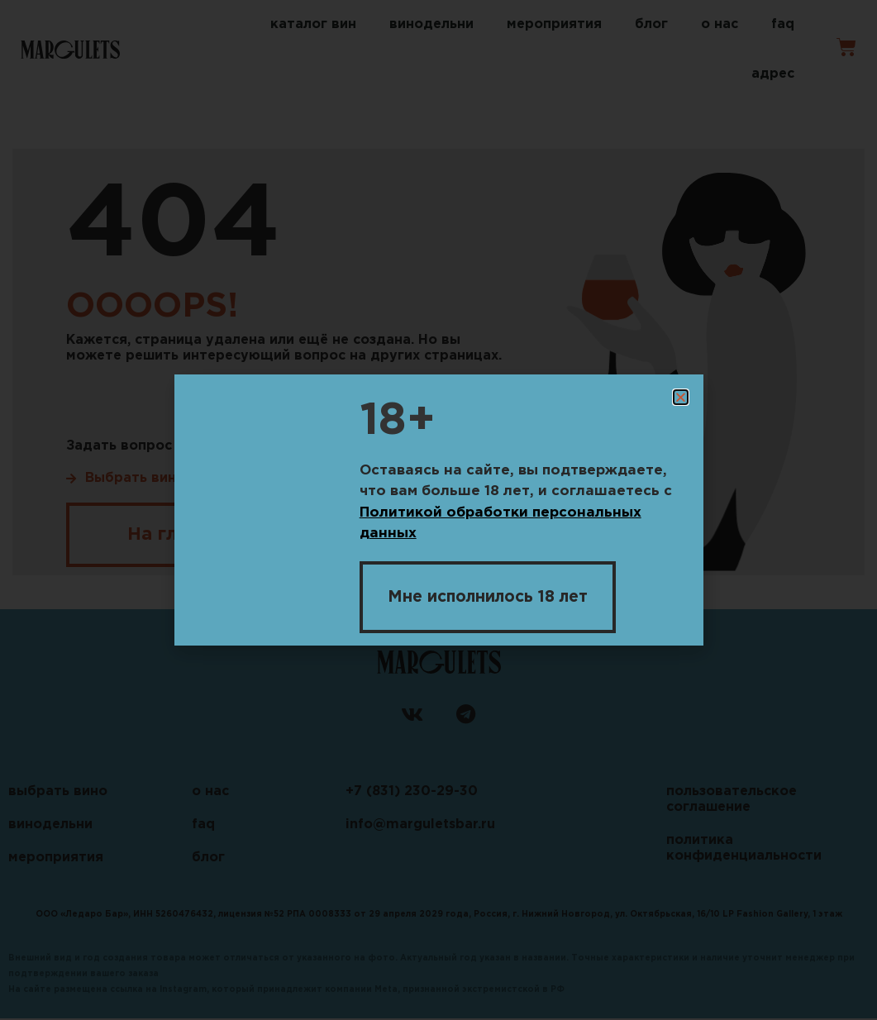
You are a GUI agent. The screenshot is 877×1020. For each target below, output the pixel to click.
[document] (438, 510)
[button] (680, 397)
